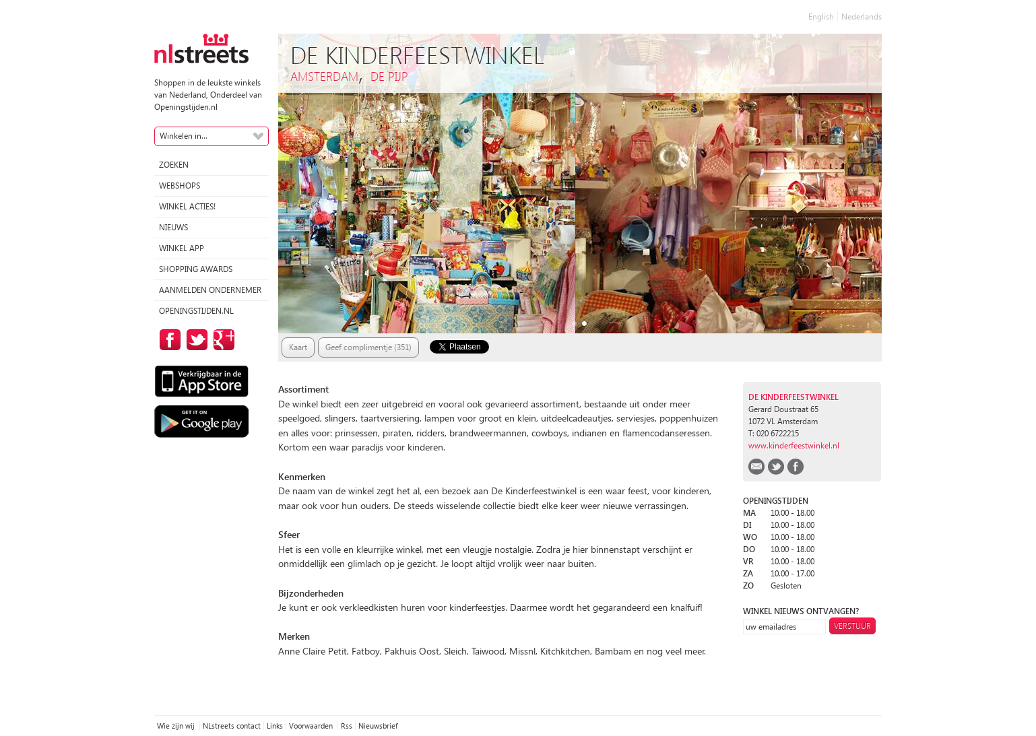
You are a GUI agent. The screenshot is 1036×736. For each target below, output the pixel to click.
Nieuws (173, 227)
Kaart (298, 347)
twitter (776, 467)
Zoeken (174, 165)
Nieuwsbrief (377, 725)
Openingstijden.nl (196, 311)
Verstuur (852, 626)
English (821, 16)
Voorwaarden (312, 725)
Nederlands (861, 16)
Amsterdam (324, 75)
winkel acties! (187, 206)
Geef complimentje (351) (368, 347)
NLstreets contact (232, 725)
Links (275, 725)
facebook (795, 467)
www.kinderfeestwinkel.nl (793, 445)
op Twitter (194, 339)
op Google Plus (221, 339)
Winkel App (181, 248)
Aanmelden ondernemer (210, 290)
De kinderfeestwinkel (793, 397)
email (756, 467)
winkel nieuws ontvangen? (801, 611)
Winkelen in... (183, 136)
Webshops (179, 185)
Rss (346, 725)
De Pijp (389, 75)
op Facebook (167, 339)
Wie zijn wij (177, 725)
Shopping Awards (195, 269)
